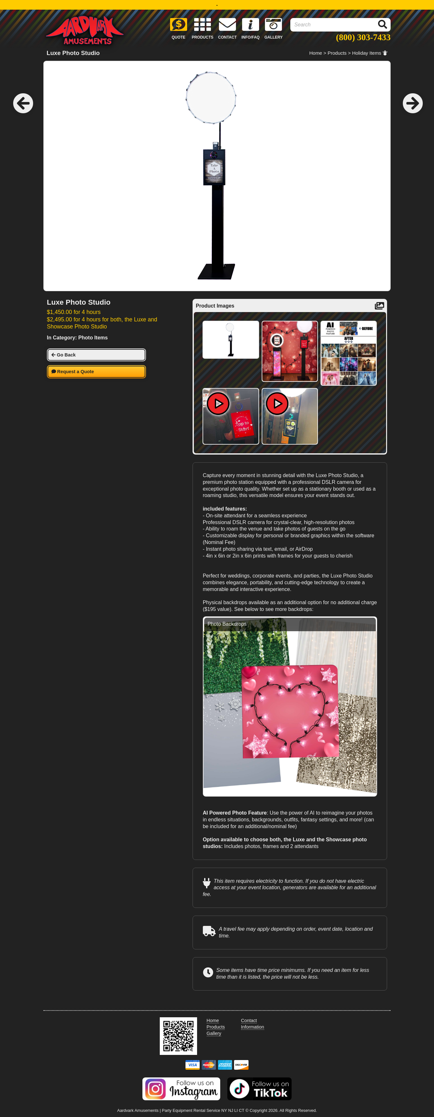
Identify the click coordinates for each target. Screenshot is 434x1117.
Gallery (214, 1033)
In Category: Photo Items (77, 337)
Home (315, 53)
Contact (249, 1020)
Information (252, 1026)
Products (337, 53)
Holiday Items (369, 53)
